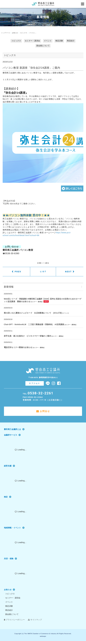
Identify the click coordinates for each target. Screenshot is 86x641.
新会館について (43, 46)
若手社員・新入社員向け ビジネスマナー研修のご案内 (27, 336)
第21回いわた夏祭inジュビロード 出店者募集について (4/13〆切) (33, 313)
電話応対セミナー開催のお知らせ (18, 347)
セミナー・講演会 (32, 41)
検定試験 (59, 41)
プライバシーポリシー (14, 620)
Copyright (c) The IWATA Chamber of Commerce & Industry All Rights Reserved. (42, 633)
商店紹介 (70, 41)
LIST (43, 271)
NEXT (68, 271)
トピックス (16, 41)
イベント (47, 41)
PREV (18, 271)
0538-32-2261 (40, 393)
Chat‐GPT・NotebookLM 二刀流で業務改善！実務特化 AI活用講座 (34, 324)
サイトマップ (35, 620)
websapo (43, 636)
